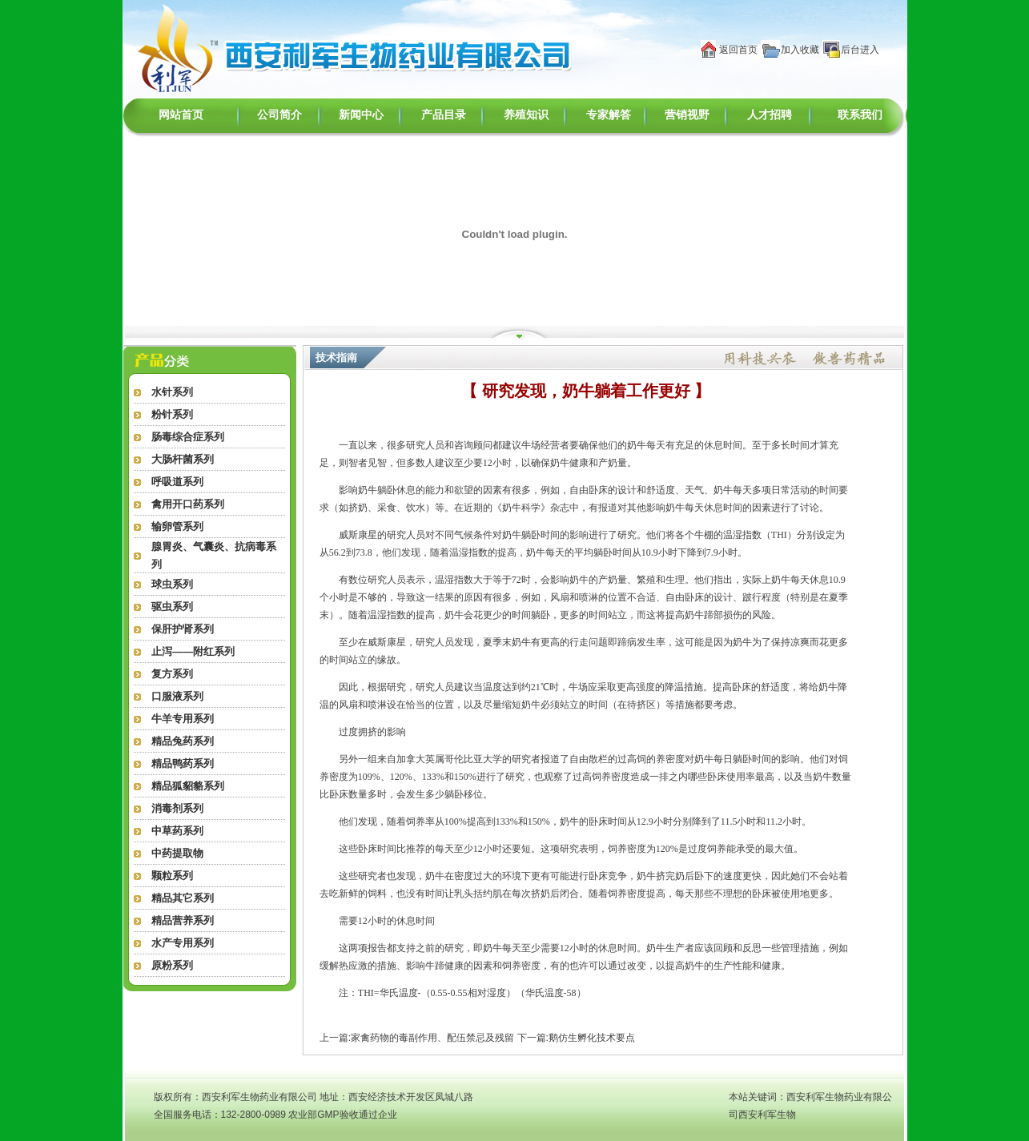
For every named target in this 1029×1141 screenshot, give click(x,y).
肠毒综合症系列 (187, 437)
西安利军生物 (767, 1114)
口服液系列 (177, 696)
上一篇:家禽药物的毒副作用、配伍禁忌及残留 (417, 1037)
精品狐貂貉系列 (187, 786)
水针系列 (172, 392)
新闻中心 (361, 115)
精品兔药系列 (182, 741)
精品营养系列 (182, 920)
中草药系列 (177, 831)
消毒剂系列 (177, 808)
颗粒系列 (172, 876)
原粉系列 (172, 965)
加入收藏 (800, 49)
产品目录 (443, 115)
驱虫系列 (172, 607)
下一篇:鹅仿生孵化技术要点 (576, 1037)
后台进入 (860, 49)
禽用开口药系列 (187, 504)
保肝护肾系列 (182, 629)
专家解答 (608, 115)
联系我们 (860, 115)
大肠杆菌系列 (182, 459)
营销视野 (687, 115)
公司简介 (279, 115)
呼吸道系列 (177, 482)
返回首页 (738, 49)
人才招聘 (769, 115)
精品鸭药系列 (182, 763)
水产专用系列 (182, 943)
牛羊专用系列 (182, 719)
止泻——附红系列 (193, 651)
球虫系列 (172, 584)
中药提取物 (177, 853)
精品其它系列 (182, 898)
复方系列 (172, 674)
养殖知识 (526, 115)
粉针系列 (172, 414)
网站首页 (181, 115)
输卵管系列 (177, 526)
